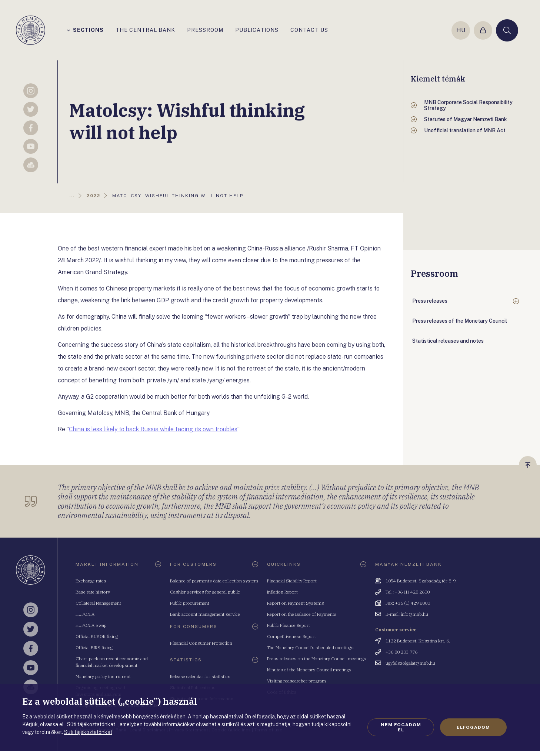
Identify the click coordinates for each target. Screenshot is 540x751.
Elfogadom (473, 727)
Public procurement (189, 603)
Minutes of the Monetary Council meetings (309, 669)
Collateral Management (98, 603)
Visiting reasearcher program (296, 681)
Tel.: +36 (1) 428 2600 (408, 592)
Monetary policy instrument (103, 676)
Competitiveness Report (291, 636)
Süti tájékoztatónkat (88, 732)
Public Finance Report (288, 625)
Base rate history (93, 592)
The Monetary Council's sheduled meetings (310, 647)
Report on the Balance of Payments (302, 614)
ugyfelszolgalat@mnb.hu (410, 663)
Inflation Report (282, 592)
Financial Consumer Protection (201, 643)
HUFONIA (85, 614)
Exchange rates (91, 581)
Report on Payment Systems (295, 603)
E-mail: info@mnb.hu (407, 614)
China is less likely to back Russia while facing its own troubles (153, 429)
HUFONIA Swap (91, 625)
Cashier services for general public (205, 592)
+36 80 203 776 (401, 652)
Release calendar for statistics (200, 676)
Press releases (429, 301)
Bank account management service (205, 614)
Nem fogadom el (401, 727)
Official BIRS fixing (94, 647)
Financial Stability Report (292, 581)
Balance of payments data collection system (214, 581)
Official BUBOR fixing (97, 636)
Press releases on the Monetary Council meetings (316, 658)
